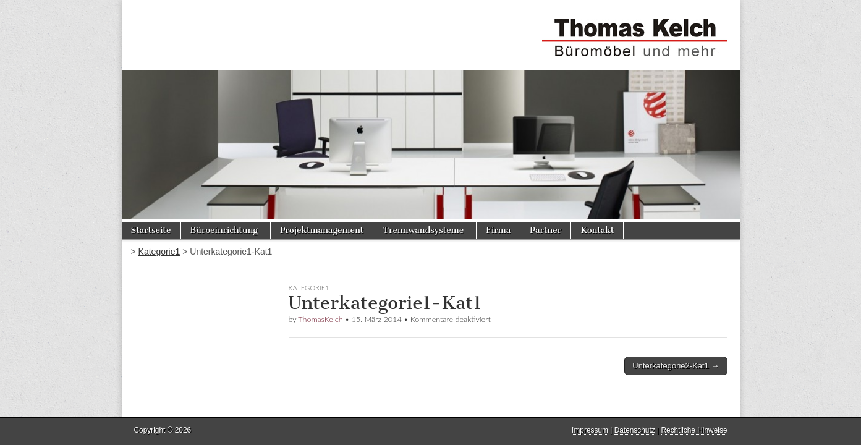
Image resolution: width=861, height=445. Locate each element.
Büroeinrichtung (224, 230)
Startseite (151, 230)
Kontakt (597, 230)
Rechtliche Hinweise (694, 430)
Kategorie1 (159, 251)
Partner (545, 230)
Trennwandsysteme (423, 230)
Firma (498, 230)
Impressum (590, 430)
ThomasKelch (320, 319)
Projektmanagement (321, 230)
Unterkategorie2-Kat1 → (675, 365)
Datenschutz (634, 430)
